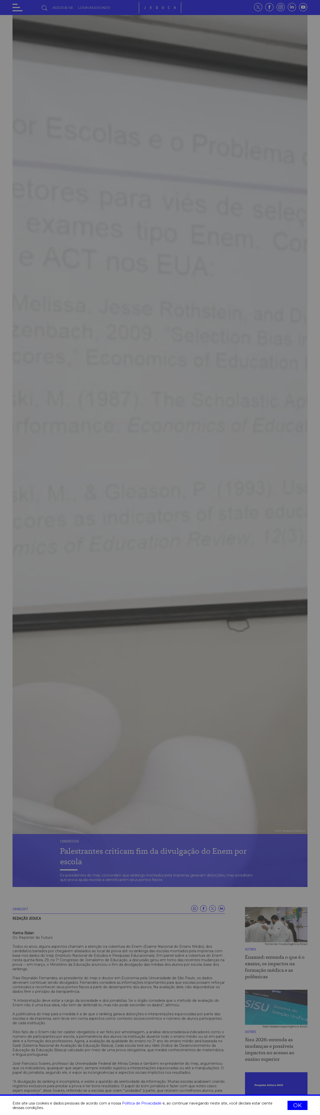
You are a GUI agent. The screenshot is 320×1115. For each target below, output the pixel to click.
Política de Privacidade (142, 1103)
